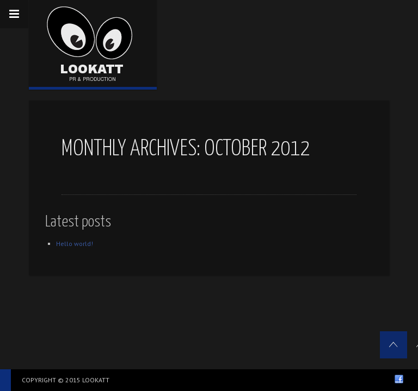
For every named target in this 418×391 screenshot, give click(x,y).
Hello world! (74, 243)
